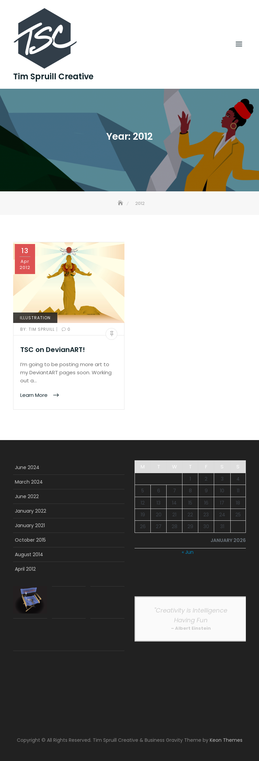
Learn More (34, 394)
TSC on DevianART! (52, 349)
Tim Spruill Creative (53, 77)
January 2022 (30, 511)
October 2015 (30, 540)
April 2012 (25, 569)
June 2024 (27, 467)
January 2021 (30, 525)
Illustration (35, 318)
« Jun (188, 552)
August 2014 (29, 554)
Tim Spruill (38, 329)
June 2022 (27, 496)
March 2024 (29, 482)
